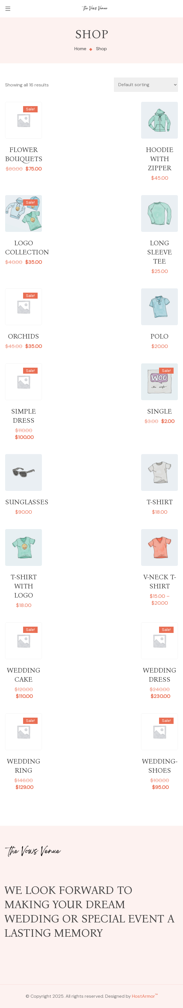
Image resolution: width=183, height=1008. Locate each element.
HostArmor (145, 996)
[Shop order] (146, 85)
